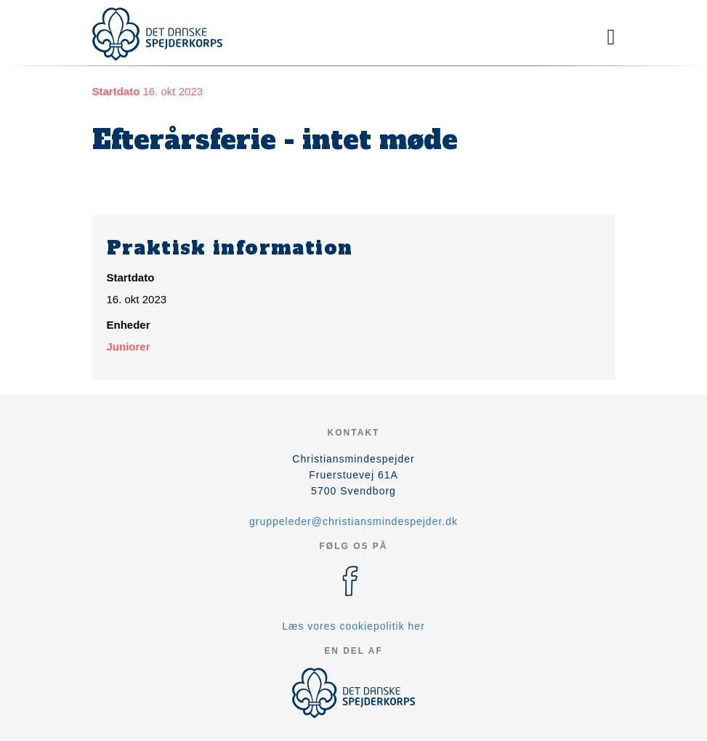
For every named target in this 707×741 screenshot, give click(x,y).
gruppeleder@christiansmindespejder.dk (353, 521)
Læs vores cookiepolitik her (353, 626)
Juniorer (128, 346)
